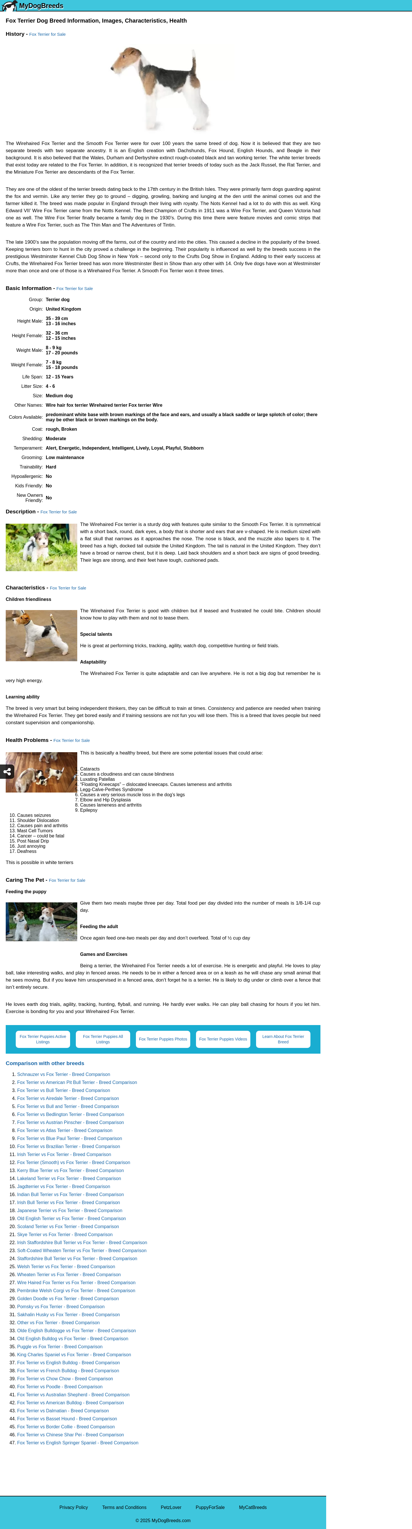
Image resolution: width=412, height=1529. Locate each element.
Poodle (337, 298)
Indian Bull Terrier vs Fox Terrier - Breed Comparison (70, 1194)
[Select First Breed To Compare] (369, 31)
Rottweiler (340, 190)
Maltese (338, 142)
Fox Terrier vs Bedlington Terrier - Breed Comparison (70, 1114)
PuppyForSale (210, 1507)
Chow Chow (342, 274)
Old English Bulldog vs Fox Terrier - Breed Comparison (72, 1338)
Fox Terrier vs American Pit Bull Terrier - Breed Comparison (77, 1082)
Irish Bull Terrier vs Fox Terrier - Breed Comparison (68, 1202)
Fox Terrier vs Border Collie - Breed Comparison (66, 1426)
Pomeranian (342, 118)
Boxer (336, 238)
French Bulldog (345, 130)
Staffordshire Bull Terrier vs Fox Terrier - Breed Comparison (77, 1258)
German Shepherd (349, 166)
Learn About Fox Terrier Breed (283, 1039)
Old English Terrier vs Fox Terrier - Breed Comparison (71, 1218)
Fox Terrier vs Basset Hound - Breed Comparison (67, 1418)
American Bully (345, 226)
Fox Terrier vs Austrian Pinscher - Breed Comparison (70, 1122)
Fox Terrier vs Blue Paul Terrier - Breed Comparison (69, 1138)
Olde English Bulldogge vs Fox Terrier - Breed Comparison (76, 1330)
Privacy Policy (74, 1507)
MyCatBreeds (253, 1507)
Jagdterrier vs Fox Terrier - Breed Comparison (63, 1186)
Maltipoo (338, 310)
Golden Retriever (347, 178)
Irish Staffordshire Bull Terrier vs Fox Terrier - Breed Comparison (82, 1242)
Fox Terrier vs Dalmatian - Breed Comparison (63, 1410)
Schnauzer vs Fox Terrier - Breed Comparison (63, 1074)
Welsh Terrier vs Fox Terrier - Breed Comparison (66, 1266)
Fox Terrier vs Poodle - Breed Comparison (60, 1386)
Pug (334, 154)
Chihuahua (341, 202)
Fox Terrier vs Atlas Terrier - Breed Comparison (64, 1130)
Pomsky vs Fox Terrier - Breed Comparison (61, 1306)
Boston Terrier (344, 214)
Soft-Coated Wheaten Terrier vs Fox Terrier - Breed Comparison (81, 1250)
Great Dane (342, 286)
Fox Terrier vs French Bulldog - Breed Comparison (68, 1370)
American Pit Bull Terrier (354, 250)
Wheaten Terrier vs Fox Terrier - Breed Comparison (69, 1274)
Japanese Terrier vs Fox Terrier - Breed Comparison (69, 1210)
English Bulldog (345, 106)
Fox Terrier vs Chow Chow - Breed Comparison (65, 1378)
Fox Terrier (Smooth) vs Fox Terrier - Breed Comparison (73, 1162)
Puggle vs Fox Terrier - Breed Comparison (60, 1346)
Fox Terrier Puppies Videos (223, 1039)
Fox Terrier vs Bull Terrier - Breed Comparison (63, 1090)
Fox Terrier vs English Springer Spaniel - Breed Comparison (77, 1442)
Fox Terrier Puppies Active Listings (43, 1039)
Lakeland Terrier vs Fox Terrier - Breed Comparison (69, 1178)
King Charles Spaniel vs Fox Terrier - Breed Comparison (74, 1354)
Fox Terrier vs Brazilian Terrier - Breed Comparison (68, 1146)
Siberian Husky (345, 82)
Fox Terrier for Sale (47, 34)
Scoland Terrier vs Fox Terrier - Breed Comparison (68, 1226)
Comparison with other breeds (45, 1063)
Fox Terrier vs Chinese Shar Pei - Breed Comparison (70, 1434)
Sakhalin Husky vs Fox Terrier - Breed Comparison (68, 1314)
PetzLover (171, 1507)
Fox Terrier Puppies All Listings (103, 1039)
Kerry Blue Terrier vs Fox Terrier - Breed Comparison (70, 1170)
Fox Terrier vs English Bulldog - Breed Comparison (68, 1362)
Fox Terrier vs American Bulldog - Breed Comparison (70, 1402)
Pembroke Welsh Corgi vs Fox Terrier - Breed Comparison (76, 1290)
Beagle (337, 262)
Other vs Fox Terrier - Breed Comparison (58, 1322)
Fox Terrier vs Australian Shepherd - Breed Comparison (73, 1394)
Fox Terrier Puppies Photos (163, 1039)
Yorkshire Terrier (346, 94)
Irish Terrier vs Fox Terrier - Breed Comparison (64, 1154)
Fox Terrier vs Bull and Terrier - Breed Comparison (68, 1106)
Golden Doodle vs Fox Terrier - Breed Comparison (68, 1298)
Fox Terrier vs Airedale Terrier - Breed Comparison (68, 1098)
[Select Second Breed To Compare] (369, 42)
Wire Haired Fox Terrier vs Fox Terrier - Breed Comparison (76, 1282)
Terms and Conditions (124, 1507)
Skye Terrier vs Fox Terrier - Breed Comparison (65, 1234)
